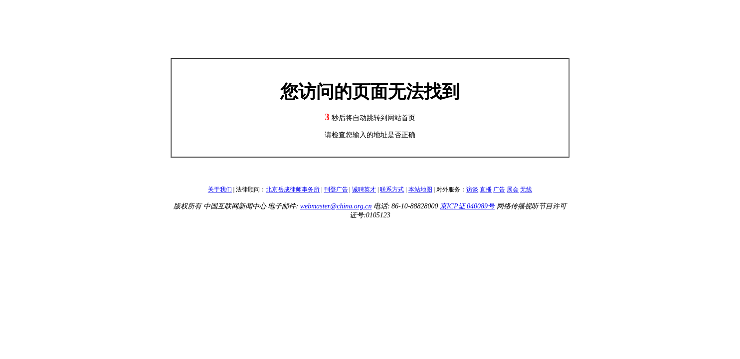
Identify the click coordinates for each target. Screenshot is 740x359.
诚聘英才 (364, 189)
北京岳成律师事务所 (293, 189)
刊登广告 (336, 189)
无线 (526, 189)
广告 (499, 189)
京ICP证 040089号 (467, 206)
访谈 (472, 189)
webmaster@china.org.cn (336, 206)
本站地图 (420, 189)
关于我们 (220, 189)
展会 (513, 189)
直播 (486, 189)
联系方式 (392, 189)
